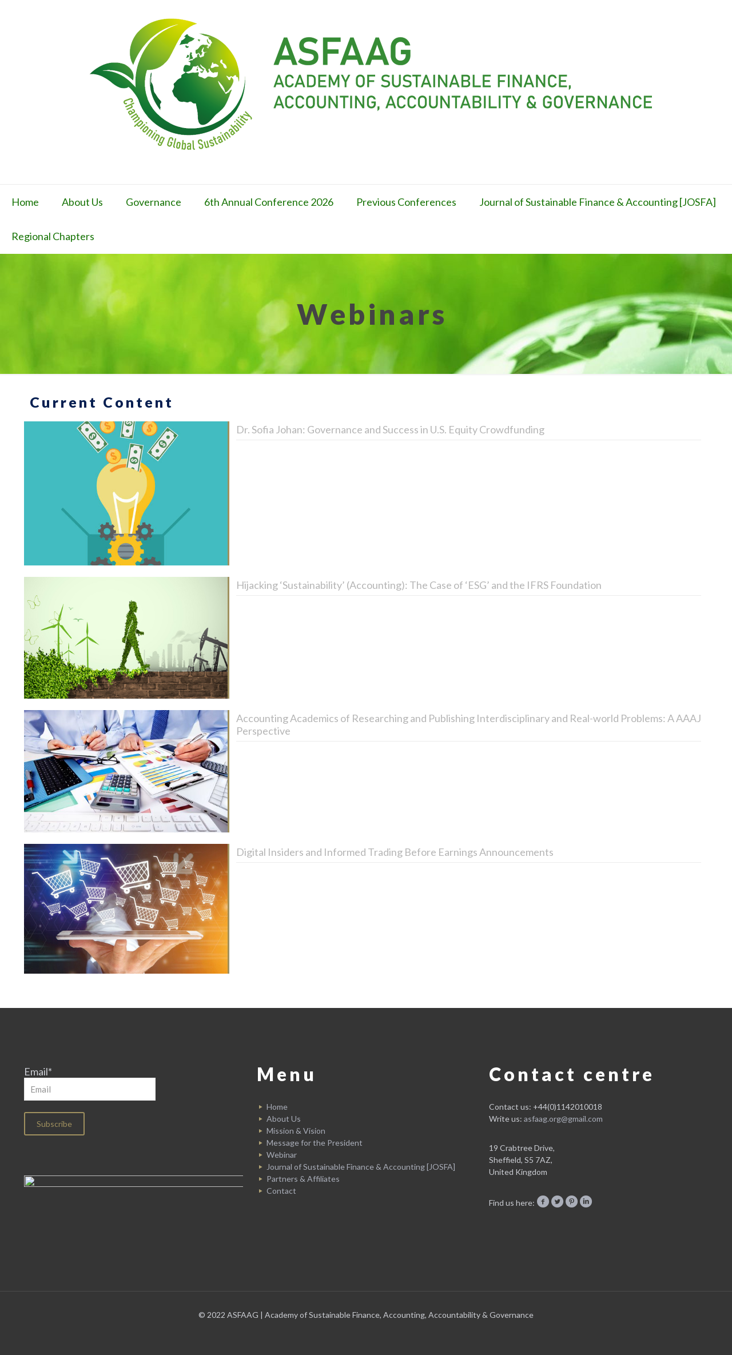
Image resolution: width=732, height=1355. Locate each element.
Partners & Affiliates (303, 1178)
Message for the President (314, 1142)
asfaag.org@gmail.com (563, 1118)
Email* (90, 1083)
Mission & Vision (295, 1130)
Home (277, 1106)
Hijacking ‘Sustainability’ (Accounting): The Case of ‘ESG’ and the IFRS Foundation (419, 585)
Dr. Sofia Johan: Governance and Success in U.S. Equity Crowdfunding (390, 429)
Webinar (281, 1154)
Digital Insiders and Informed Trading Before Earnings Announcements (395, 852)
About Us (283, 1118)
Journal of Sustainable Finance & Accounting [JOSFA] (360, 1166)
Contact (281, 1190)
